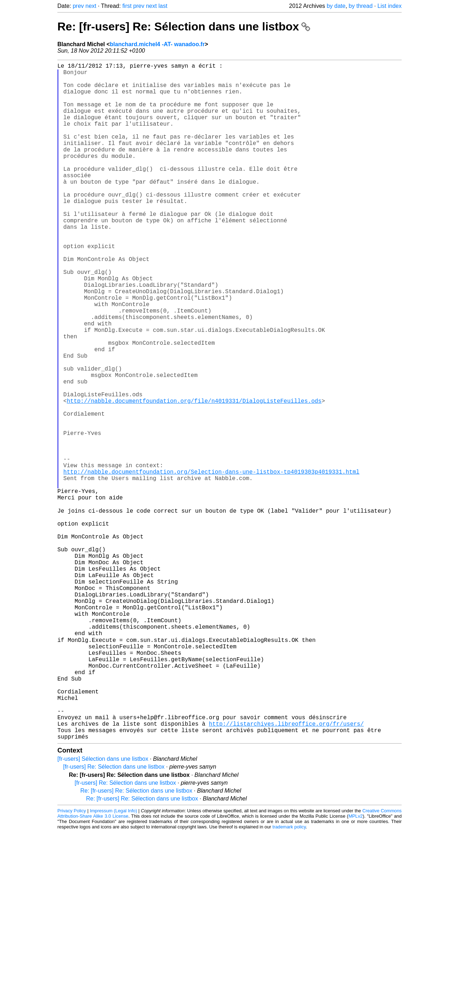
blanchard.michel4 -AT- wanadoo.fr (157, 44)
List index (389, 6)
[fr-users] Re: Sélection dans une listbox (114, 916)
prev (78, 6)
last (162, 6)
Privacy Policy (71, 960)
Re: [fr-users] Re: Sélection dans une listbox (183, 26)
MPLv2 (356, 965)
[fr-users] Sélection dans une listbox (102, 908)
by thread (361, 6)
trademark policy (289, 976)
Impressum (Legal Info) (113, 960)
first (127, 6)
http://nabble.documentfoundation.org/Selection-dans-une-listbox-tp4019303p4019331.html (211, 563)
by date (336, 6)
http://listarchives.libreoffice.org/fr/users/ (286, 870)
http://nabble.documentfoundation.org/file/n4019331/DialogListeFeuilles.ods (194, 476)
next (90, 6)
